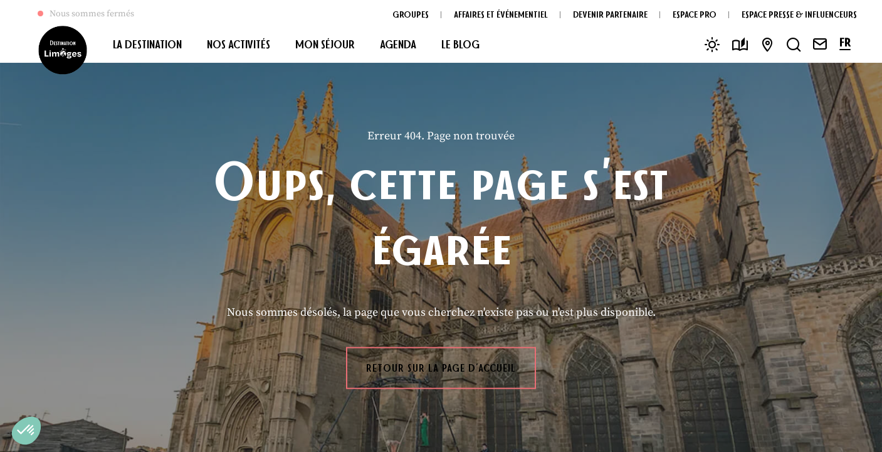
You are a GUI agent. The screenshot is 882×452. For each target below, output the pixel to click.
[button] (26, 431)
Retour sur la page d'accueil (441, 368)
